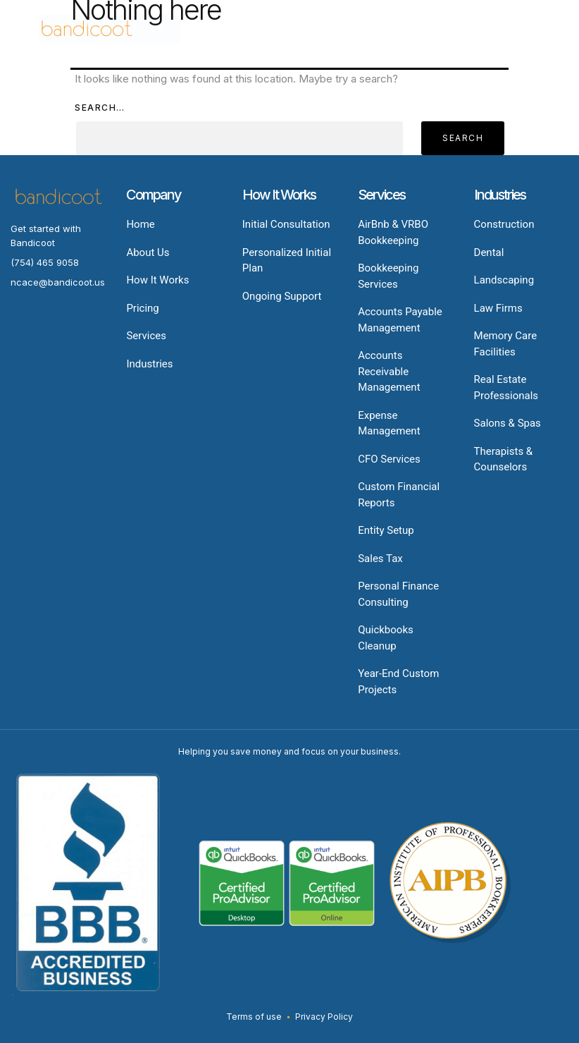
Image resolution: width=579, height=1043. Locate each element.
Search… (100, 107)
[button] (486, 29)
